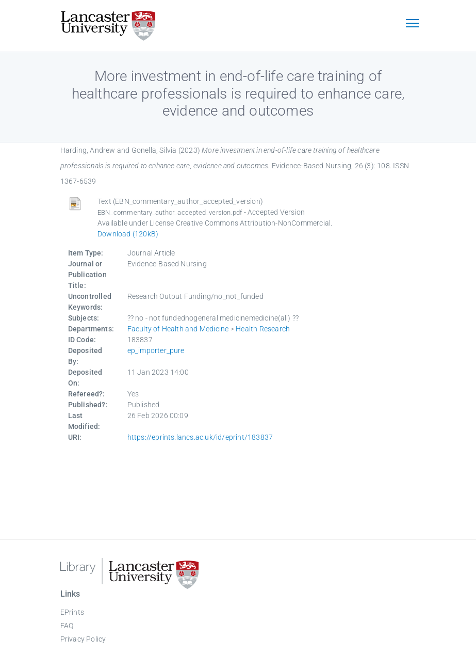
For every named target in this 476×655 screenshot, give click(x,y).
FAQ (67, 625)
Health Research (263, 329)
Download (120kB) (127, 234)
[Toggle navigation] (412, 24)
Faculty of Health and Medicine (178, 329)
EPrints (72, 612)
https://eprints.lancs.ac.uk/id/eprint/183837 (200, 437)
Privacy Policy (83, 639)
